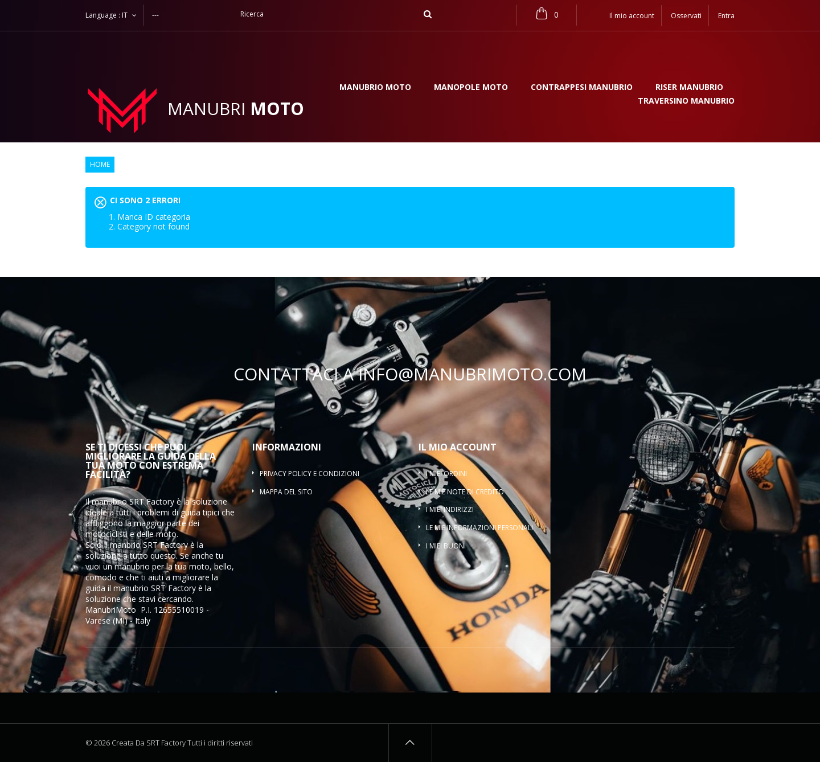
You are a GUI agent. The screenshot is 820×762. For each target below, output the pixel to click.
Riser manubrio (689, 87)
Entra (726, 16)
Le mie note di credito (465, 492)
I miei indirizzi (450, 509)
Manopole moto (471, 87)
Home (100, 165)
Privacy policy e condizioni (309, 473)
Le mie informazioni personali (479, 527)
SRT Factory (173, 588)
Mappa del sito (286, 492)
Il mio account (458, 447)
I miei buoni (446, 546)
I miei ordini (446, 473)
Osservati (686, 16)
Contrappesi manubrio (582, 87)
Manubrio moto (375, 87)
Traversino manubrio (686, 101)
